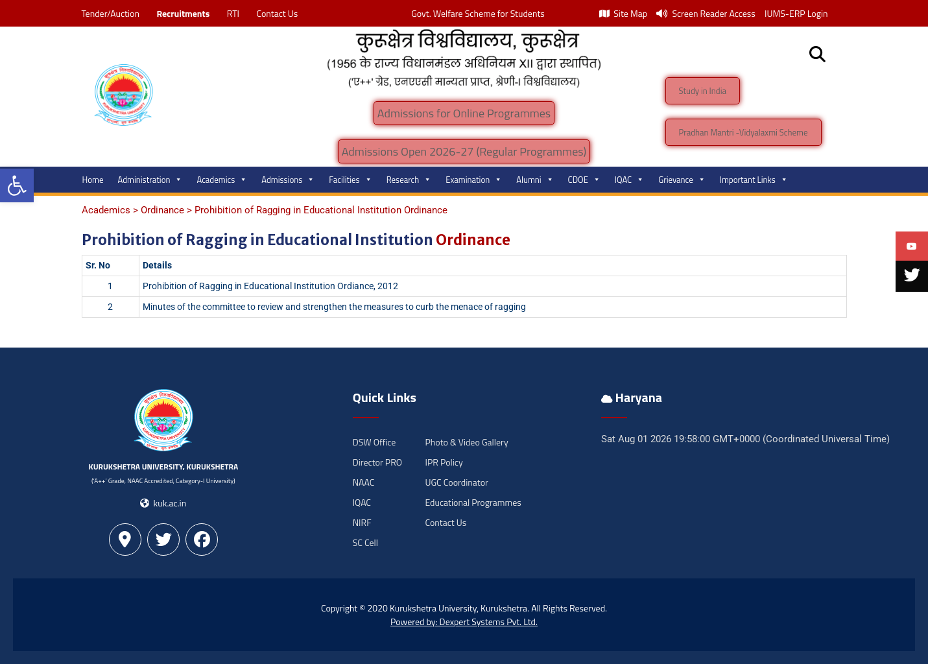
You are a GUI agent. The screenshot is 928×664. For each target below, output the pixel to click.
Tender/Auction (110, 13)
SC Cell (365, 542)
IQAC (629, 179)
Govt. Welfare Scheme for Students (478, 13)
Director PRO (377, 462)
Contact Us (277, 13)
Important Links (754, 179)
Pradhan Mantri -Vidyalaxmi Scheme (743, 132)
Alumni (534, 179)
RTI (233, 13)
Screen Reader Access (705, 13)
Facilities (350, 179)
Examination (474, 179)
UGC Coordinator (456, 482)
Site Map (623, 13)
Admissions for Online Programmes (464, 113)
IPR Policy (443, 462)
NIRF (362, 522)
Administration (150, 179)
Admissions (288, 179)
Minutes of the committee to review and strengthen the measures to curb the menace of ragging (334, 307)
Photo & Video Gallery (466, 442)
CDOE (584, 179)
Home (93, 179)
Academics (221, 179)
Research (409, 179)
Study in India (703, 90)
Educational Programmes (473, 502)
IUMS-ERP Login (796, 13)
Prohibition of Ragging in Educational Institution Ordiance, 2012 (270, 286)
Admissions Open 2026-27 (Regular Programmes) (464, 151)
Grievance (682, 179)
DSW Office (374, 442)
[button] (17, 185)
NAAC (364, 482)
